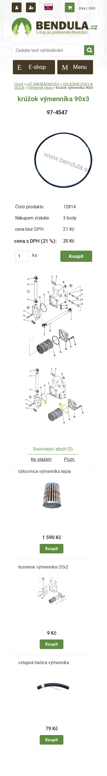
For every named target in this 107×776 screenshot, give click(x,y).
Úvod (19, 84)
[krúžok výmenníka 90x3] (54, 319)
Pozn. (69, 459)
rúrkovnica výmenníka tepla (44, 471)
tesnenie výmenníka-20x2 (43, 567)
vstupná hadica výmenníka (43, 662)
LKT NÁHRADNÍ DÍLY (43, 84)
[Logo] (55, 27)
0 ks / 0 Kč (87, 8)
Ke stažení (41, 459)
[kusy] (22, 256)
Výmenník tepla (40, 88)
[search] (89, 50)
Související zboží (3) (53, 449)
